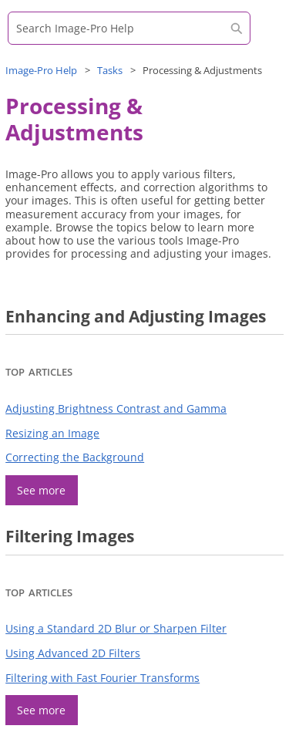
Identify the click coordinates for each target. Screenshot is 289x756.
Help (41, 70)
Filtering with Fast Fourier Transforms (102, 677)
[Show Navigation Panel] (262, 34)
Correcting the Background (74, 457)
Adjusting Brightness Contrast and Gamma (116, 408)
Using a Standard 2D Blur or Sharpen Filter (116, 628)
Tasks (110, 70)
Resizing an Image (52, 433)
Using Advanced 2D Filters (72, 653)
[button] (236, 28)
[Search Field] (129, 28)
